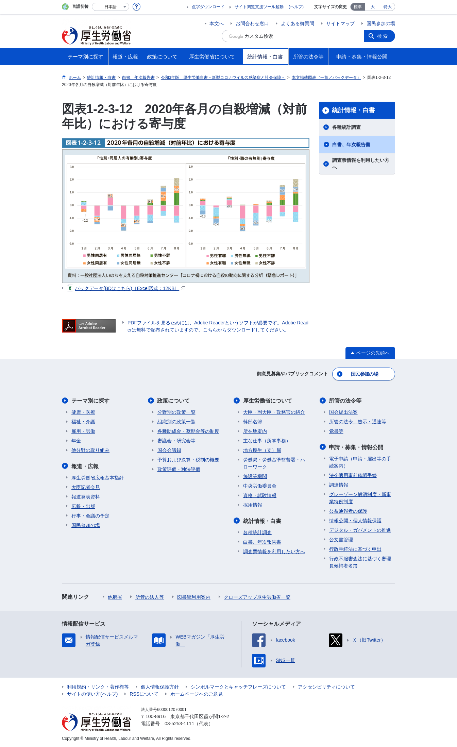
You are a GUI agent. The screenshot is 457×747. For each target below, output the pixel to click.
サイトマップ (340, 23)
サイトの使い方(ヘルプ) (92, 693)
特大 (388, 6)
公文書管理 (341, 539)
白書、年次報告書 (351, 144)
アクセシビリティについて (326, 686)
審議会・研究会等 (176, 440)
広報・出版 (83, 506)
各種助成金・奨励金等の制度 (188, 431)
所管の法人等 (149, 596)
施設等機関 (255, 476)
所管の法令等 (345, 401)
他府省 (115, 596)
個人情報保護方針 (160, 686)
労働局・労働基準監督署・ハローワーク (274, 463)
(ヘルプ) (296, 6)
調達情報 (338, 484)
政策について (173, 401)
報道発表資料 (85, 496)
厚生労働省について (267, 401)
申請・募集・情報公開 (356, 447)
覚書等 (336, 431)
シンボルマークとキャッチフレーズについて (238, 686)
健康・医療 (83, 412)
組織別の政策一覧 (176, 421)
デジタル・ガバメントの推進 (360, 529)
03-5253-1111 (179, 723)
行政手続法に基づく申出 (355, 548)
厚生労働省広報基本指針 (97, 477)
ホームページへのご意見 (196, 693)
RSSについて (144, 693)
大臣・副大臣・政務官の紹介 (274, 412)
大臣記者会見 (85, 487)
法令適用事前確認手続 (353, 475)
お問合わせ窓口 (252, 23)
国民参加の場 (381, 23)
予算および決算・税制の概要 (188, 459)
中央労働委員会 (259, 486)
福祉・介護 (83, 421)
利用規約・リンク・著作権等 (98, 686)
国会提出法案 (343, 412)
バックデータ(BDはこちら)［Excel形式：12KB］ (126, 288)
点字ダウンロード (208, 6)
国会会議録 (169, 450)
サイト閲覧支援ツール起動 (259, 6)
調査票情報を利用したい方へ (360, 163)
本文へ (216, 23)
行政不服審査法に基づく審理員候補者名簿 (360, 562)
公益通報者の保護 (348, 510)
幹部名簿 (252, 421)
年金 (76, 440)
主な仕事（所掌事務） (267, 440)
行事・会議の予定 (90, 515)
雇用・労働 (83, 431)
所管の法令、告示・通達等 (357, 421)
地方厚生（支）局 (262, 450)
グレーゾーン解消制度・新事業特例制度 (360, 497)
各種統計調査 (346, 127)
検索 (383, 36)
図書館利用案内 (193, 596)
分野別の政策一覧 (176, 412)
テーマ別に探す (90, 401)
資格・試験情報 (259, 495)
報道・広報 (85, 466)
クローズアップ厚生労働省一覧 (257, 596)
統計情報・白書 (353, 110)
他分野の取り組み (90, 450)
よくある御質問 (297, 23)
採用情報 (252, 505)
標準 (358, 6)
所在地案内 (255, 431)
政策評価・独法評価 (178, 469)
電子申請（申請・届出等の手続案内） (360, 462)
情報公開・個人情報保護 (355, 520)
